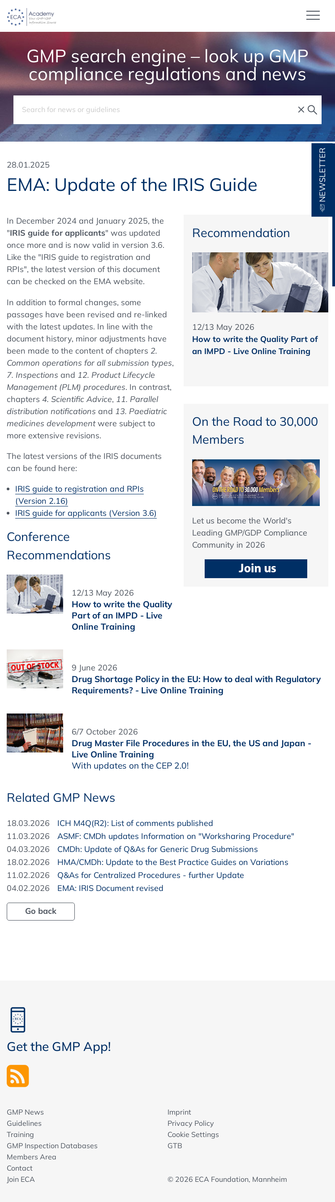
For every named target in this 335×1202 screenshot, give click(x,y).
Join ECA (21, 1178)
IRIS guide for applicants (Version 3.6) (86, 512)
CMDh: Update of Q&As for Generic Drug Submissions (157, 848)
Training (20, 1133)
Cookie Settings (193, 1133)
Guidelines (24, 1122)
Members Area (31, 1156)
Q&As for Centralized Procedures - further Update (150, 874)
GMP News (25, 1111)
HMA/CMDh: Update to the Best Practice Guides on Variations (172, 861)
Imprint (179, 1111)
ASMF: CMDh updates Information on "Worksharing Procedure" (175, 835)
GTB (175, 1145)
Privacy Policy (191, 1122)
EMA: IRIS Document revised (110, 887)
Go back (40, 910)
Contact (20, 1167)
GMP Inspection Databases (52, 1145)
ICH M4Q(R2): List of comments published (135, 822)
